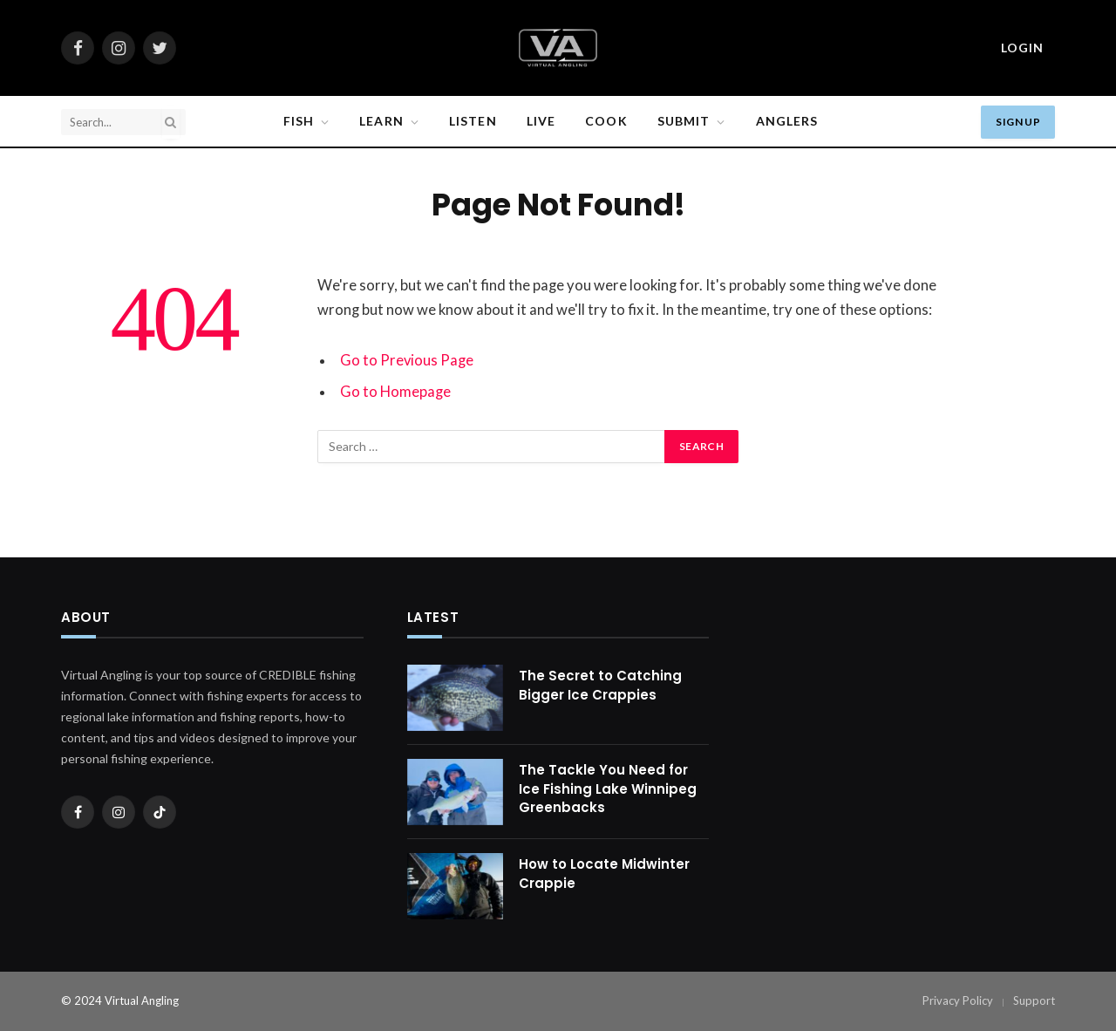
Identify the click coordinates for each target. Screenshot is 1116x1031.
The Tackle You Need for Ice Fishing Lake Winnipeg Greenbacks (608, 788)
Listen (473, 120)
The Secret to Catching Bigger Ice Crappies (600, 684)
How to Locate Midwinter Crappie (604, 873)
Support (1034, 1000)
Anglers (787, 120)
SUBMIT (684, 120)
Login (1022, 47)
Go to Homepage (395, 391)
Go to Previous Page (407, 360)
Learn (381, 120)
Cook (606, 120)
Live (541, 120)
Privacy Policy (957, 1000)
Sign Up (1018, 121)
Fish (298, 120)
